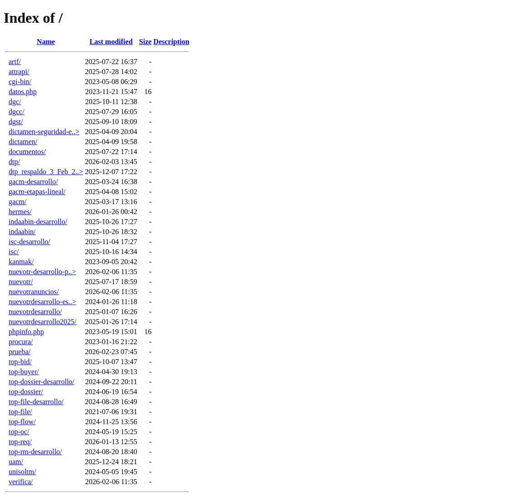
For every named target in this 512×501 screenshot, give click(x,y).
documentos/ (27, 151)
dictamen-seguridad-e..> (44, 131)
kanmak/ (21, 262)
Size (145, 41)
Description (171, 41)
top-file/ (20, 412)
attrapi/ (19, 71)
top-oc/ (19, 432)
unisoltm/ (22, 472)
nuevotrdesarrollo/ (35, 312)
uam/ (16, 462)
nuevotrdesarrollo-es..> (42, 302)
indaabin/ (22, 231)
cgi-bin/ (20, 81)
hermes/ (20, 211)
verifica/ (21, 482)
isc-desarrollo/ (29, 241)
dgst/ (16, 121)
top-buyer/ (24, 372)
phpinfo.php (26, 332)
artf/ (15, 61)
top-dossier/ (26, 392)
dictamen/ (23, 141)
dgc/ (15, 101)
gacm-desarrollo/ (33, 181)
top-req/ (20, 442)
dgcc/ (17, 111)
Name (46, 41)
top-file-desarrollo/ (36, 402)
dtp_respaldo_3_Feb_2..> (46, 171)
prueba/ (19, 352)
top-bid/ (20, 362)
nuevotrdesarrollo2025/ (42, 322)
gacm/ (17, 201)
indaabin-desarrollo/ (38, 221)
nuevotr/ (21, 282)
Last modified (111, 41)
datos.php (23, 91)
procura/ (21, 342)
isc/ (14, 252)
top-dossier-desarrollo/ (42, 382)
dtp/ (14, 161)
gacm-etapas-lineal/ (37, 191)
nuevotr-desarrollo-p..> (42, 272)
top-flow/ (22, 422)
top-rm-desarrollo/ (35, 452)
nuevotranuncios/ (34, 292)
